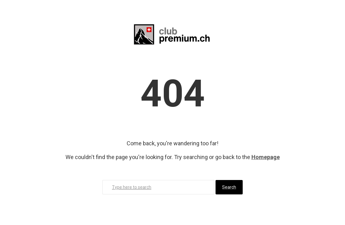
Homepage (265, 157)
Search (229, 187)
